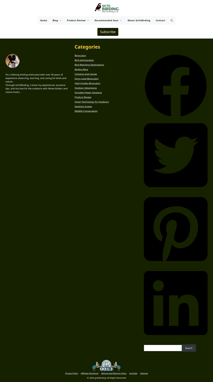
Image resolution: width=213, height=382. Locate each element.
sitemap (144, 373)
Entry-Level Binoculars (86, 78)
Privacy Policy (71, 373)
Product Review (79, 20)
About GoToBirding (139, 20)
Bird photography (84, 60)
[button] (172, 20)
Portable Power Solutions (88, 92)
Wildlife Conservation (86, 111)
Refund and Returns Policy (113, 373)
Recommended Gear (110, 20)
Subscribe (108, 31)
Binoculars (80, 55)
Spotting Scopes (83, 106)
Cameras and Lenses (86, 74)
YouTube (133, 373)
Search (188, 348)
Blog (58, 20)
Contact (160, 20)
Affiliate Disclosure (90, 373)
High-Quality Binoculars (87, 83)
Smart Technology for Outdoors (92, 101)
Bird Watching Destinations (89, 64)
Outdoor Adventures (86, 87)
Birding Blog (81, 69)
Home (43, 20)
